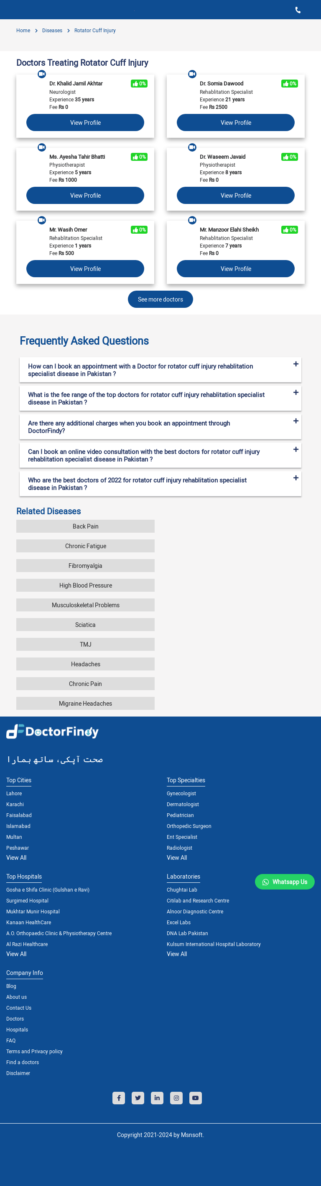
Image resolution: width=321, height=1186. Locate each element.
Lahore (14, 793)
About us (16, 996)
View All (16, 857)
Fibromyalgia (85, 566)
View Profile (85, 122)
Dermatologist (183, 804)
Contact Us (18, 1007)
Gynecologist (181, 793)
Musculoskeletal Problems (86, 605)
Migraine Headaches (85, 703)
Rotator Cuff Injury (94, 30)
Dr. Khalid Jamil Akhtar (75, 83)
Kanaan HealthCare (28, 922)
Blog (11, 985)
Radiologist (179, 847)
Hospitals (17, 1029)
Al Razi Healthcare (27, 944)
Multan (14, 836)
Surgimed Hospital (27, 900)
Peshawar (17, 847)
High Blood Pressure (85, 585)
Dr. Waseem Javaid (222, 156)
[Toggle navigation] (12, 9)
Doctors (15, 1018)
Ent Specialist (182, 836)
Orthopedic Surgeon (189, 825)
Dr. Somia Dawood (221, 83)
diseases (51, 30)
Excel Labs (179, 922)
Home (23, 30)
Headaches (85, 664)
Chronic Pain (85, 684)
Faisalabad (19, 815)
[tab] (160, 338)
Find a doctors (22, 1062)
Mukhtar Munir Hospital (33, 911)
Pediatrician (180, 815)
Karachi (15, 804)
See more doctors (160, 299)
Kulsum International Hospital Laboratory (214, 944)
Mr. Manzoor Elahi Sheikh (229, 229)
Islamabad (18, 825)
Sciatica (85, 625)
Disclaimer (18, 1073)
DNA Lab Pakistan (187, 933)
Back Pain (86, 526)
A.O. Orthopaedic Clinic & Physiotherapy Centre (59, 933)
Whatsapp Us (290, 882)
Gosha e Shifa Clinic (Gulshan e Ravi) (47, 889)
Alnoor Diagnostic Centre (195, 911)
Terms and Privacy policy (34, 1051)
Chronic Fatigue (85, 546)
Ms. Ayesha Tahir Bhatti (77, 156)
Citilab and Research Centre (198, 900)
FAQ (10, 1040)
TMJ (86, 644)
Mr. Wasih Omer (68, 229)
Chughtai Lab (182, 889)
